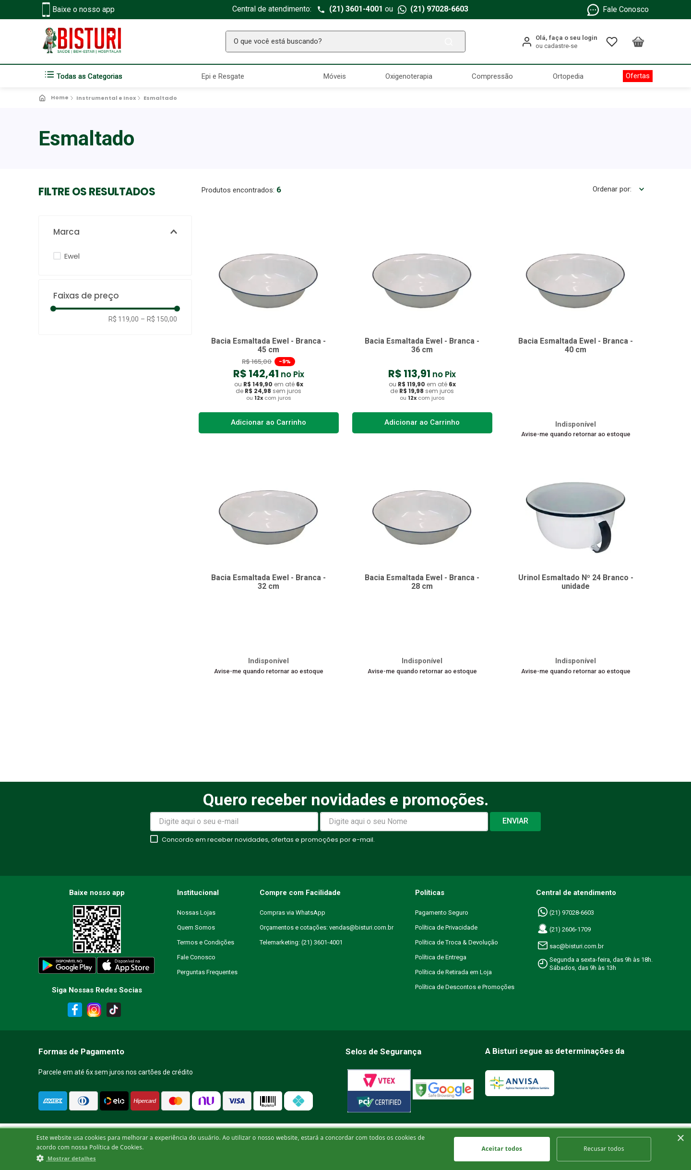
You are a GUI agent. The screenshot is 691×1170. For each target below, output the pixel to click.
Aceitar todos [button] (501, 1149)
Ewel (72, 256)
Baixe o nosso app (78, 9)
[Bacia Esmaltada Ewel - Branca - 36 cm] (422, 327)
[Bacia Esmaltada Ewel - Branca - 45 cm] (269, 327)
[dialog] (345, 1148)
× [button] (680, 1138)
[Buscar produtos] (450, 41)
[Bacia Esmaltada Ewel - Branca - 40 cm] (576, 327)
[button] (115, 232)
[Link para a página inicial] (54, 98)
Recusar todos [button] (604, 1149)
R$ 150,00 (159, 319)
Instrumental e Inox (106, 98)
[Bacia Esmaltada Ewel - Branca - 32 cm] (269, 565)
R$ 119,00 (123, 319)
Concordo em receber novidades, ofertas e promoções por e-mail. (268, 842)
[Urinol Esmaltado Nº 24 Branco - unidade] (576, 565)
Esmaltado (160, 98)
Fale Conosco (617, 9)
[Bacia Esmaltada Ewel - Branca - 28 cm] (422, 565)
